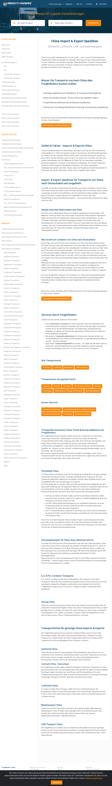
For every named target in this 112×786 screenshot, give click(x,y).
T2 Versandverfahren (12, 191)
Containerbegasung (9, 156)
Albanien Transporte (12, 339)
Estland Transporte (11, 355)
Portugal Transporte (12, 304)
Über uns (79, 4)
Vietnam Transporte (11, 442)
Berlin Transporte (11, 371)
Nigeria (7, 462)
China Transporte (11, 403)
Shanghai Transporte (12, 407)
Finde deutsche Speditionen (13, 233)
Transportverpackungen (11, 140)
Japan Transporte (11, 422)
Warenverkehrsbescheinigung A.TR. (18, 207)
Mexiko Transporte (11, 268)
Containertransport (9, 62)
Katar (6, 466)
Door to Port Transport (10, 126)
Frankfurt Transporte (12, 379)
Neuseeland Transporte (13, 450)
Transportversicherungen (12, 144)
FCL (5, 70)
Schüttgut (67, 386)
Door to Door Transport (11, 118)
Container (46, 386)
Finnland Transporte (12, 332)
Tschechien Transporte (13, 312)
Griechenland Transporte (14, 316)
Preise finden (93, 23)
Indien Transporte (11, 426)
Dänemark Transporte (12, 328)
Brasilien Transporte (12, 261)
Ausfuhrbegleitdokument (14, 164)
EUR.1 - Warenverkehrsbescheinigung (19, 195)
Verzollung (6, 160)
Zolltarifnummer (10, 211)
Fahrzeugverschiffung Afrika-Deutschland (18, 245)
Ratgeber (69, 4)
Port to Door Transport (10, 122)
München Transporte (12, 387)
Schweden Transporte (12, 324)
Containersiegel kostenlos (12, 152)
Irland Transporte (11, 320)
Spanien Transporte (11, 280)
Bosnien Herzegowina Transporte (17, 347)
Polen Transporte (11, 300)
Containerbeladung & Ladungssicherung (18, 148)
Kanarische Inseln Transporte (15, 458)
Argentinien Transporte (13, 265)
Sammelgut (47, 391)
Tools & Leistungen (55, 4)
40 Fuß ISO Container (12, 78)
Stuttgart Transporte (12, 395)
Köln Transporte (10, 391)
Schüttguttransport (9, 94)
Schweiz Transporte (11, 288)
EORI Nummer (9, 183)
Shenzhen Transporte (12, 410)
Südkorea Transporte (12, 438)
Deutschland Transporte (13, 367)
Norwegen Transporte (12, 336)
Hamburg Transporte (12, 383)
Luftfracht (6, 49)
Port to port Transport (10, 114)
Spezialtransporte (93, 391)
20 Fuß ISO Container (12, 74)
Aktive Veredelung (11, 172)
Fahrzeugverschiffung (10, 90)
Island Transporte (11, 359)
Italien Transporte (11, 292)
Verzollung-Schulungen (13, 215)
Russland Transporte (12, 418)
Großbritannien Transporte (14, 276)
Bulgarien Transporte (12, 351)
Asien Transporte (10, 399)
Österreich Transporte (12, 296)
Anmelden (101, 4)
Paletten (56, 386)
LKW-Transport (7, 57)
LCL (5, 66)
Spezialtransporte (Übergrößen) (14, 98)
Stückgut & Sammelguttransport (14, 102)
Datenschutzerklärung (94, 778)
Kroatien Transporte (12, 363)
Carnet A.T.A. (9, 176)
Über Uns (60, 767)
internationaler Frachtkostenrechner (56, 125)
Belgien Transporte (11, 308)
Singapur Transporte (12, 434)
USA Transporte (10, 253)
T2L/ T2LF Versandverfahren (15, 203)
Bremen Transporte (11, 375)
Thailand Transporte (12, 414)
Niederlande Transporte (13, 284)
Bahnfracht (6, 53)
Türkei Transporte (11, 430)
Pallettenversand (8, 82)
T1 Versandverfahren (12, 187)
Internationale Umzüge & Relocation (68, 391)
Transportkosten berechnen (13, 229)
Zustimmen (56, 782)
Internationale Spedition (11, 249)
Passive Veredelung (12, 199)
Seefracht (6, 45)
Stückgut (97, 386)
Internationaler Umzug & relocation (15, 106)
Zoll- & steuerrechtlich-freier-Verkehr (19, 168)
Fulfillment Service (9, 86)
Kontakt (89, 4)
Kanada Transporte (11, 257)
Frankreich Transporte (12, 272)
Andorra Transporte (11, 343)
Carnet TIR (8, 179)
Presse (60, 769)
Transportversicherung (51, 414)
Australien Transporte (12, 446)
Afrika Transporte (11, 454)
